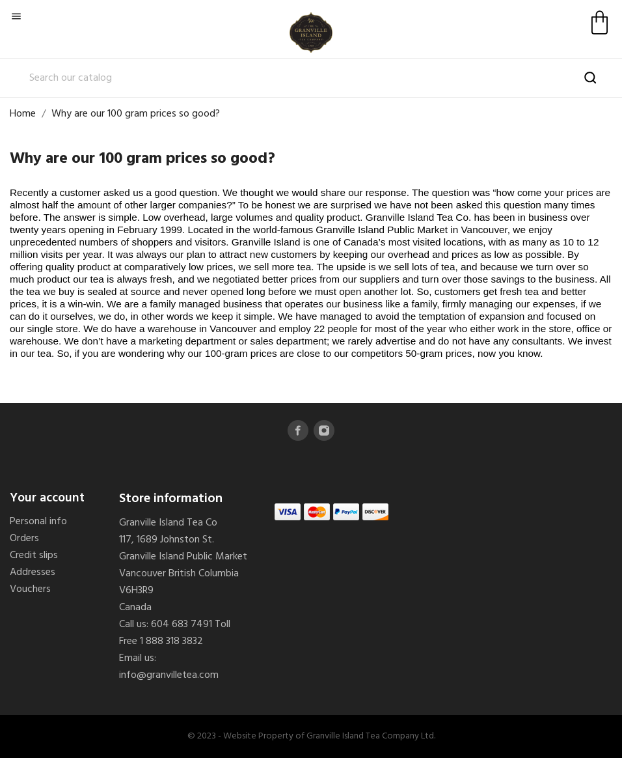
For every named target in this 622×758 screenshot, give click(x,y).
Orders (24, 538)
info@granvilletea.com (169, 675)
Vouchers (30, 589)
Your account (47, 498)
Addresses (32, 572)
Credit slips (34, 555)
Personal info (38, 521)
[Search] (311, 78)
